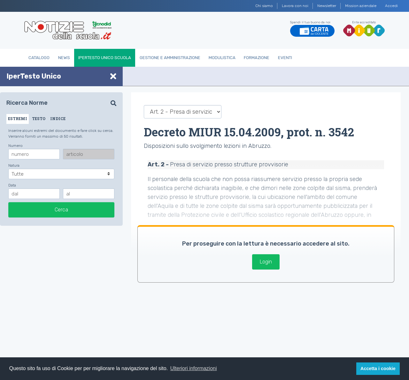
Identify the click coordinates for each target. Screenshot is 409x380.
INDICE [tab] (58, 118)
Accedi (391, 6)
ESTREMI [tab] (17, 118)
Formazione (256, 57)
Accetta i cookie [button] (378, 368)
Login (266, 262)
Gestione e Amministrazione (170, 57)
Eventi (285, 57)
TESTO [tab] (38, 118)
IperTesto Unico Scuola (104, 57)
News (64, 57)
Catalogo (39, 57)
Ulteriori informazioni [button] (193, 368)
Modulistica (222, 57)
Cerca (61, 210)
